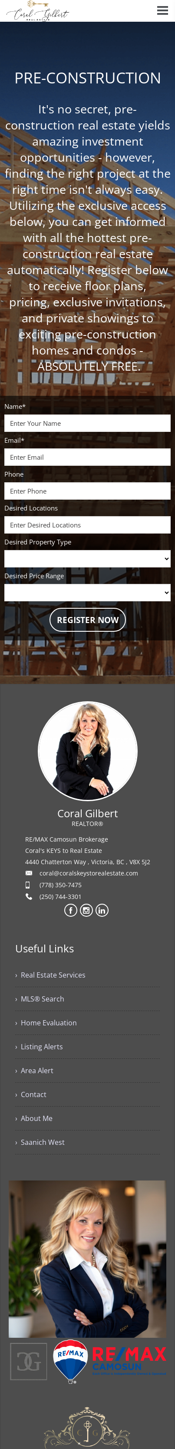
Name (15, 406)
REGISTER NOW (88, 620)
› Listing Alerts (39, 1046)
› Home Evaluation (46, 1023)
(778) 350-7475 (61, 885)
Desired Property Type (37, 541)
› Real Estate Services (50, 975)
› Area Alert (34, 1070)
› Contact (30, 1094)
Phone (13, 474)
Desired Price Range (34, 575)
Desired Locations (31, 508)
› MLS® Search (39, 999)
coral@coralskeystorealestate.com (89, 873)
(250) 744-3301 (61, 896)
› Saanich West (40, 1142)
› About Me (34, 1118)
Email (14, 440)
